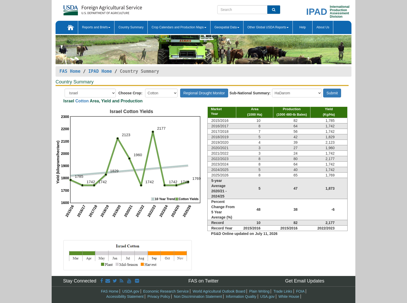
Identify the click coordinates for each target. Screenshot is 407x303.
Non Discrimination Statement (198, 296)
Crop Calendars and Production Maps (179, 27)
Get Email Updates (304, 281)
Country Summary (131, 27)
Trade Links (282, 291)
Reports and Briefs (96, 27)
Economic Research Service (166, 291)
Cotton (82, 101)
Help (302, 27)
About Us (322, 27)
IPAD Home (100, 71)
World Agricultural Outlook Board (219, 291)
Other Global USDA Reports (268, 27)
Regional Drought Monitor (204, 93)
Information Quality (241, 296)
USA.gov (267, 296)
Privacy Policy (158, 296)
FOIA (300, 291)
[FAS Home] (102, 8)
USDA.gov (130, 291)
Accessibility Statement (125, 296)
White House (289, 296)
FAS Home (69, 71)
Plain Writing (259, 291)
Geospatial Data (226, 27)
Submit (332, 93)
